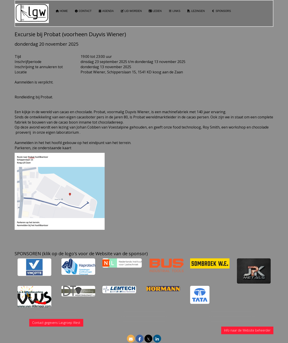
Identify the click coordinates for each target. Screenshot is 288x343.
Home (62, 11)
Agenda (106, 11)
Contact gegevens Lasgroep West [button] (56, 322)
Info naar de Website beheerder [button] (247, 330)
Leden (155, 11)
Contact (82, 11)
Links (174, 11)
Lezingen (196, 11)
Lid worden (131, 11)
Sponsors (221, 11)
